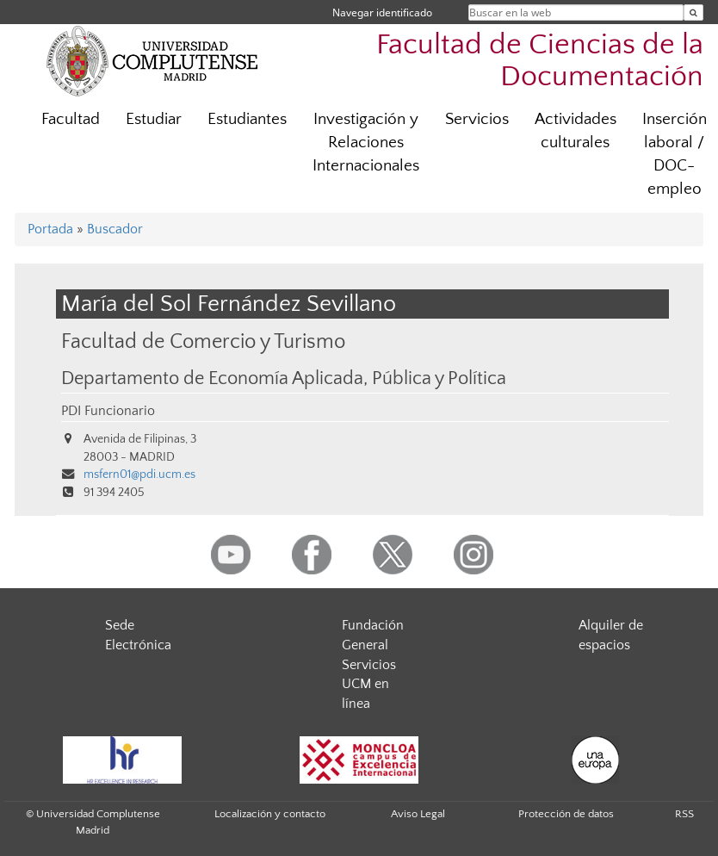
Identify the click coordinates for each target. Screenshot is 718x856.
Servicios (477, 119)
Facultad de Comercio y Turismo (203, 341)
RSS (684, 814)
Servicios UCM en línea (369, 684)
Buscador (115, 229)
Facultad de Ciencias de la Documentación (539, 61)
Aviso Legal (418, 814)
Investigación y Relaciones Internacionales (366, 142)
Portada (50, 229)
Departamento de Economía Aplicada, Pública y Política (283, 379)
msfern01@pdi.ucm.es (139, 474)
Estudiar (154, 119)
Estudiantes (247, 119)
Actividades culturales (575, 131)
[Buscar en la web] (693, 12)
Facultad (70, 119)
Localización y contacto (269, 814)
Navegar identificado (382, 12)
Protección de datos (566, 814)
